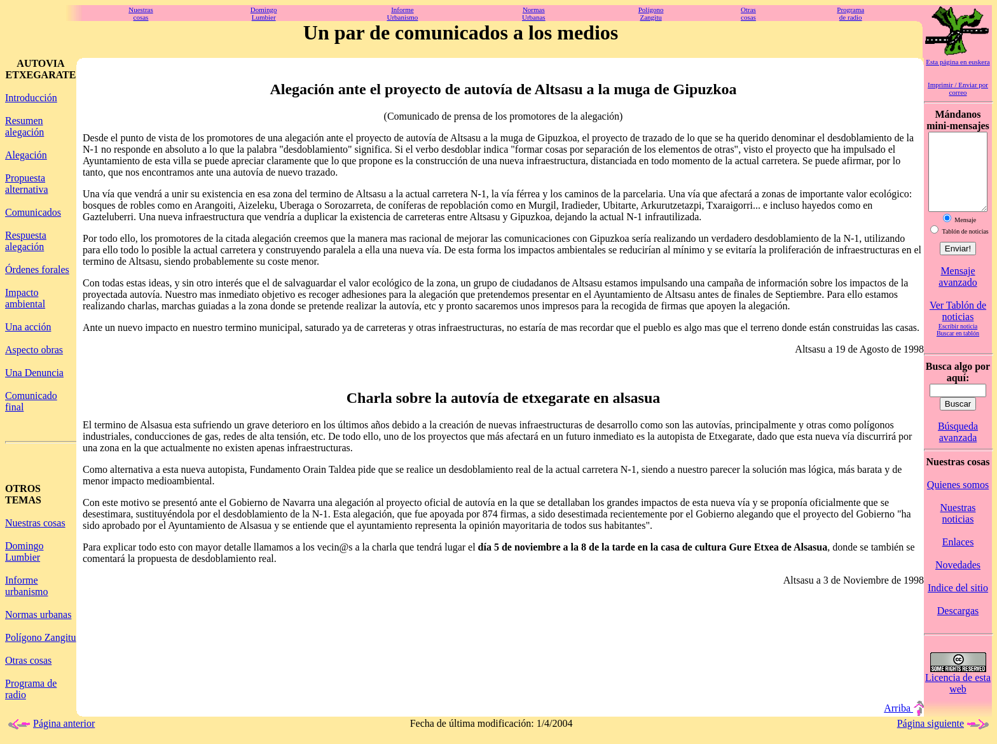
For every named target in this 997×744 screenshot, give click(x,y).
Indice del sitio (958, 603)
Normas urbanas (38, 614)
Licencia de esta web (958, 698)
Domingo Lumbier (24, 551)
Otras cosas (28, 660)
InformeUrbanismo (402, 13)
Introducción (31, 97)
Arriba (904, 717)
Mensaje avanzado (958, 292)
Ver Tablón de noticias (958, 326)
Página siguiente (944, 732)
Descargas (958, 626)
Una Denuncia (34, 372)
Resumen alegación (24, 126)
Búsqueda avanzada (958, 447)
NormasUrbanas (534, 13)
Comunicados (33, 212)
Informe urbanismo (26, 586)
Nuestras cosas (35, 522)
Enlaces (958, 557)
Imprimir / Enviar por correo (958, 88)
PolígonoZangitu (651, 13)
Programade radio (850, 13)
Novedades (957, 580)
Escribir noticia (958, 341)
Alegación (26, 155)
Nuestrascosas (140, 13)
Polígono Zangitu (40, 637)
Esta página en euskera (957, 62)
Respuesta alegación (25, 241)
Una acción (28, 326)
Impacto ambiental (25, 298)
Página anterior (50, 732)
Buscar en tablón (958, 348)
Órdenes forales (37, 269)
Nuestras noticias (958, 528)
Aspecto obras (34, 349)
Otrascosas (748, 13)
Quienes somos (958, 500)
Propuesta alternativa (26, 183)
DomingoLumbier (264, 13)
